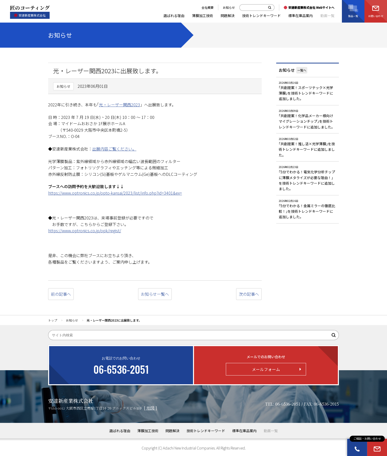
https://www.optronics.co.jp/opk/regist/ (84, 230)
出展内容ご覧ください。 (114, 149)
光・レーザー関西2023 (119, 105)
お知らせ (287, 70)
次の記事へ (249, 294)
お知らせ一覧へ (155, 294)
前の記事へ (61, 294)
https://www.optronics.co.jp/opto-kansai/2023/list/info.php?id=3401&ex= (115, 193)
